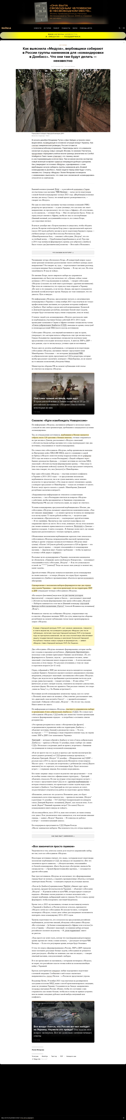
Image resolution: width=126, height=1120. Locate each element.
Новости (37, 28)
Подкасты (66, 28)
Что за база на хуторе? (63, 252)
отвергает (56, 971)
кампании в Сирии (82, 189)
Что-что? (44, 1059)
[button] (63, 100)
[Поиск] (119, 28)
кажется (58, 162)
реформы (87, 456)
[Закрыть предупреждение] (123, 1118)
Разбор (56, 28)
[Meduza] (6, 28)
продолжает (37, 153)
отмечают (57, 156)
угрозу (46, 151)
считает (35, 145)
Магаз (75, 28)
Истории (47, 28)
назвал (37, 989)
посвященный (49, 143)
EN (124, 28)
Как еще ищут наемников (63, 836)
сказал (49, 976)
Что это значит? (27, 1118)
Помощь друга (86, 28)
